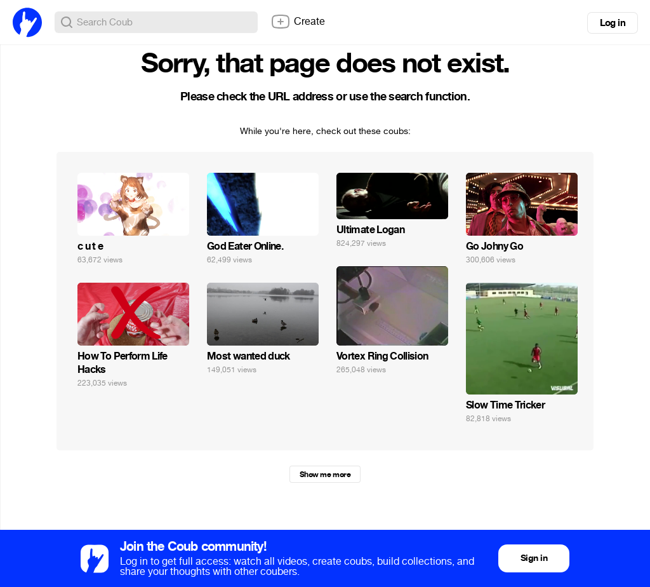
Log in (612, 23)
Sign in (534, 558)
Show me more (325, 474)
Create (297, 21)
